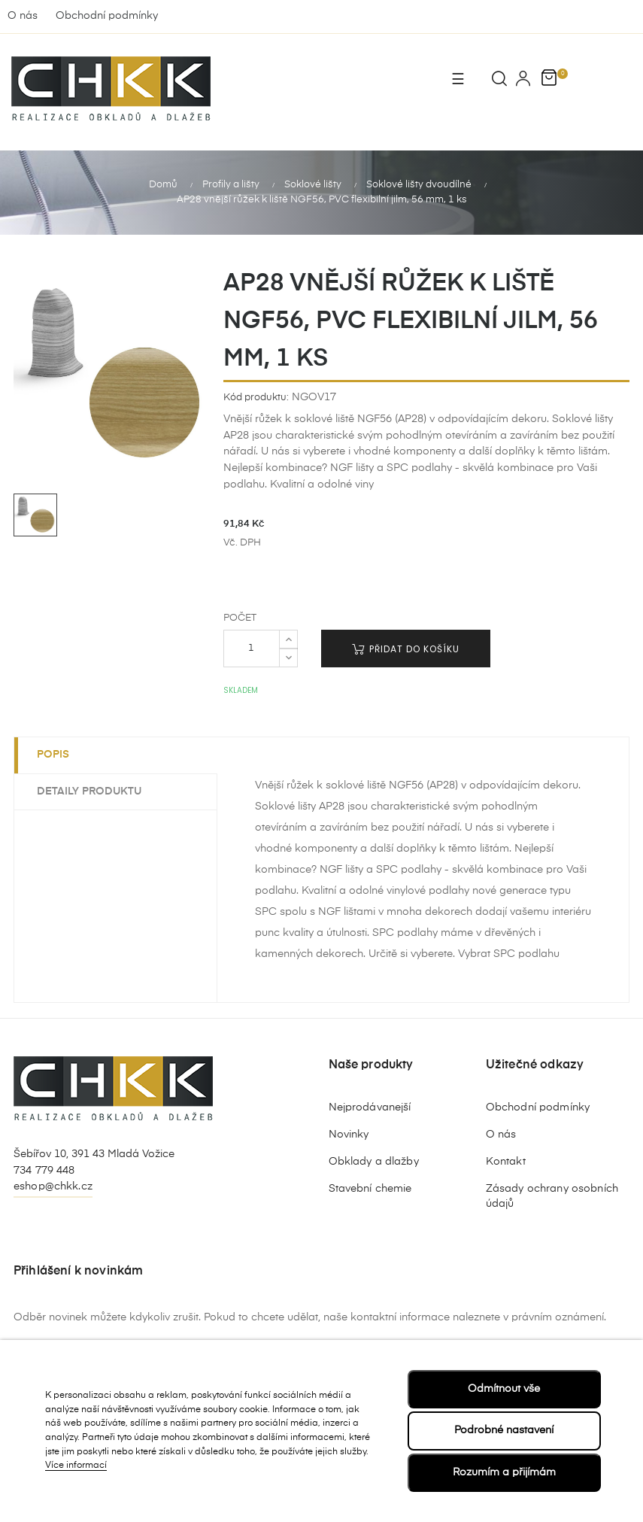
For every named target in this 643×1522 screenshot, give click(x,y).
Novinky (349, 1134)
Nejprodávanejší (370, 1107)
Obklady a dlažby (374, 1161)
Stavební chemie (370, 1188)
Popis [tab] (53, 754)
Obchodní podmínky (107, 16)
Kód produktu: (256, 398)
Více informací (76, 1465)
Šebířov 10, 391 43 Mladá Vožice (94, 1154)
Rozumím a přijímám (504, 1472)
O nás (23, 16)
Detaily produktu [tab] (89, 791)
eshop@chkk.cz (53, 1186)
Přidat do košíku (406, 649)
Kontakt (506, 1161)
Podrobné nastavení (504, 1430)
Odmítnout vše (504, 1389)
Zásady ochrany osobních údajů (552, 1196)
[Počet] (251, 648)
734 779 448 (44, 1170)
